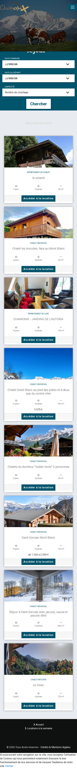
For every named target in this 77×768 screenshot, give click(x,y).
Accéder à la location (38, 198)
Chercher (38, 103)
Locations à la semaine (38, 728)
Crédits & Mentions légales (55, 747)
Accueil (38, 724)
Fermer (9, 766)
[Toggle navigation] (72, 7)
